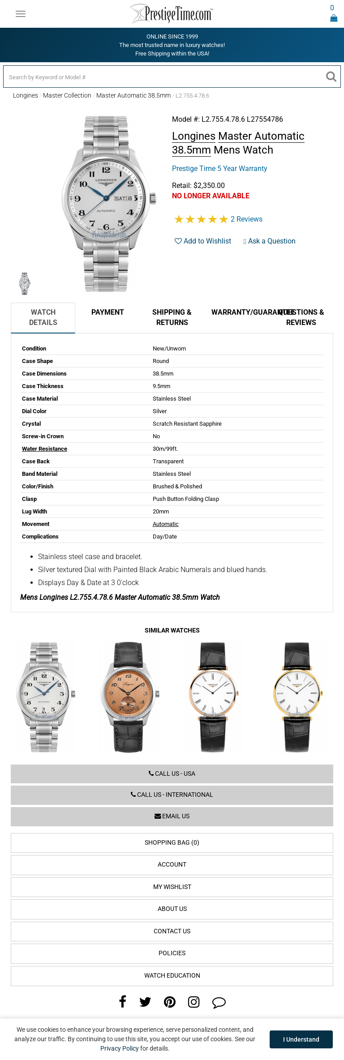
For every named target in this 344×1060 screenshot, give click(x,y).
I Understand (301, 1039)
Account (172, 864)
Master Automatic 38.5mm (133, 95)
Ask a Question (270, 241)
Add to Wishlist (203, 241)
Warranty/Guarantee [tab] (240, 312)
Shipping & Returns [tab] (172, 317)
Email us (172, 816)
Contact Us (172, 931)
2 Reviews (246, 219)
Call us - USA (172, 774)
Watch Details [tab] (43, 317)
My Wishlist (172, 887)
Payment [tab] (107, 312)
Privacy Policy (119, 1048)
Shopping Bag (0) (172, 842)
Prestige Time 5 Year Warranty (219, 168)
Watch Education (172, 975)
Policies (172, 953)
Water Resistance (44, 448)
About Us (172, 909)
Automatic (166, 524)
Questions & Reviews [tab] (301, 317)
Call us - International (172, 795)
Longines (25, 95)
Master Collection (67, 95)
